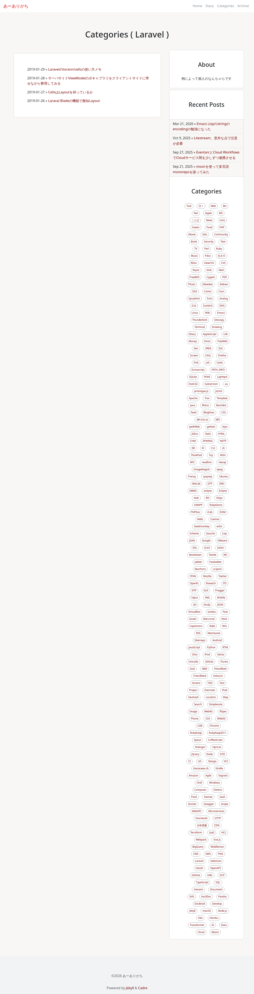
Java (192, 405)
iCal (194, 305)
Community (221, 234)
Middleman (217, 846)
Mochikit (221, 405)
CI (189, 761)
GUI (206, 590)
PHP (221, 227)
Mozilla (207, 576)
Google (206, 540)
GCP (222, 875)
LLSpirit (217, 569)
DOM (222, 512)
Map (225, 697)
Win (224, 626)
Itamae (208, 797)
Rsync (196, 270)
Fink (196, 362)
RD (207, 498)
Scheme (194, 533)
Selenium (215, 861)
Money (193, 341)
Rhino (205, 405)
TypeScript (202, 882)
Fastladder (215, 562)
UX (199, 761)
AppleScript (209, 334)
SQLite (193, 377)
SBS (218, 419)
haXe (220, 362)
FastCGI (193, 384)
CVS (223, 263)
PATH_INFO (218, 369)
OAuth (199, 868)
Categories (225, 6)
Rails (208, 434)
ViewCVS (209, 263)
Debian (224, 284)
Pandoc (222, 896)
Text (223, 241)
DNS (221, 305)
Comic (208, 291)
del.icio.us (202, 419)
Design (212, 761)
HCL (223, 832)
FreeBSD (195, 277)
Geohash (193, 697)
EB (193, 448)
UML (210, 875)
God (192, 668)
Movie (191, 234)
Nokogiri (200, 747)
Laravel (199, 861)
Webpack (201, 839)
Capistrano (196, 626)
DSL (194, 547)
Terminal (200, 327)
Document (216, 889)
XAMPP (198, 505)
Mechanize (214, 633)
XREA (208, 348)
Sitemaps (200, 640)
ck (223, 448)
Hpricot (216, 747)
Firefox (222, 355)
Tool (188, 206)
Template (222, 398)
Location (211, 697)
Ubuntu (223, 476)
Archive (243, 6)
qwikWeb (194, 426)
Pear (225, 612)
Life (225, 334)
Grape (224, 804)
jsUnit (219, 391)
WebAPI (196, 811)
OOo (195, 654)
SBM (204, 668)
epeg (220, 469)
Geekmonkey (201, 526)
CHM (193, 441)
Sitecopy (219, 320)
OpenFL (194, 583)
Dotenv (218, 790)
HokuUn (218, 676)
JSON (220, 604)
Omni (207, 341)
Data (224, 925)
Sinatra (196, 683)
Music (194, 256)
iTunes (224, 661)
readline (206, 462)
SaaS (222, 797)
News (209, 220)
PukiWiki (223, 341)
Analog (223, 298)
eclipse (208, 490)
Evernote (209, 690)
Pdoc (208, 256)
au (226, 384)
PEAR (207, 377)
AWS (208, 854)
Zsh (220, 348)
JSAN (192, 540)
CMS (195, 854)
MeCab (196, 483)
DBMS (192, 490)
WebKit (208, 711)
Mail (221, 270)
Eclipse (223, 490)
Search (198, 704)
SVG (191, 896)
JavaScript (194, 647)
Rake (212, 626)
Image (193, 711)
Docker (192, 804)
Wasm (215, 932)
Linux (195, 313)
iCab (210, 512)
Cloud (201, 932)
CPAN (193, 576)
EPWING (208, 441)
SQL (218, 882)
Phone (194, 718)
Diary (209, 6)
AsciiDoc (206, 896)
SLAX (207, 547)
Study (207, 604)
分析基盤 (202, 825)
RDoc (194, 263)
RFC (192, 462)
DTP (210, 483)
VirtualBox (194, 612)
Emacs (221, 313)
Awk (196, 498)
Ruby (219, 248)
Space (197, 740)
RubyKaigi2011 (217, 733)
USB (200, 725)
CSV (207, 718)
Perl (206, 248)
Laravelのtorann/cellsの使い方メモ (74, 69)
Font (209, 298)
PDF (224, 277)
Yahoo (220, 654)
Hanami (198, 889)
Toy (211, 455)
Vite (200, 918)
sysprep (207, 476)
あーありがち (15, 6)
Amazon (193, 775)
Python (211, 647)
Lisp (224, 533)
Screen (194, 355)
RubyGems (216, 505)
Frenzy (192, 476)
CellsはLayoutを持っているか (70, 92)
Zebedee (207, 284)
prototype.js (201, 391)
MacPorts (200, 569)
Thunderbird (199, 320)
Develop (217, 903)
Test (222, 683)
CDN (216, 825)
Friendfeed (199, 676)
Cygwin (211, 277)
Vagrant (223, 775)
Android (217, 640)
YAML (200, 519)
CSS (223, 412)
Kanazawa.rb (200, 768)
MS (221, 213)
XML (207, 597)
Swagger (209, 804)
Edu (205, 234)
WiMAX (221, 718)
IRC (225, 555)
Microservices (216, 811)
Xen (196, 348)
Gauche (210, 533)
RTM (225, 647)
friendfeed (220, 668)
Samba (212, 612)
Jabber (198, 562)
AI (213, 925)
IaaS (211, 832)
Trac (207, 398)
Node (210, 754)
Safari (220, 547)
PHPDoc (195, 512)
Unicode (193, 661)
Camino (214, 519)
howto (195, 227)
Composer (200, 790)
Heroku (214, 918)
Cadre (142, 988)
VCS (226, 761)
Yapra (194, 597)
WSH (223, 455)
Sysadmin (194, 298)
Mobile (221, 597)
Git (194, 604)
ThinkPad (196, 455)
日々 (201, 206)
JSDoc (195, 434)
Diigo (219, 498)
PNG (220, 854)
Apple (208, 213)
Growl (192, 619)
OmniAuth (201, 818)
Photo (191, 284)
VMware (222, 540)
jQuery (195, 754)
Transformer (197, 925)
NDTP (223, 441)
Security (208, 241)
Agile (208, 775)
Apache (193, 398)
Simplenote (215, 704)
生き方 (221, 256)
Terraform (196, 832)
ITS (225, 583)
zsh (208, 362)
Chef (199, 782)
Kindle (219, 768)
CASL (208, 355)
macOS (207, 911)
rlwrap (222, 462)
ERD (221, 483)
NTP (194, 590)
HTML (221, 434)
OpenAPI (215, 868)
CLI (213, 448)
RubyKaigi (196, 733)
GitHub (196, 875)
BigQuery (198, 846)
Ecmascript (198, 369)
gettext (211, 426)
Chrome (214, 725)
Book (194, 241)
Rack (224, 619)
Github (209, 661)
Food (209, 227)
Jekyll (192, 911)
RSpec (223, 711)
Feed (193, 412)
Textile (212, 555)
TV (195, 248)
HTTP (218, 818)
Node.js (222, 911)
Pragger (220, 590)
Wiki (207, 313)
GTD (222, 754)
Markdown (195, 555)
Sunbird (207, 305)
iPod (207, 654)
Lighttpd (222, 377)
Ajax (224, 426)
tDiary (192, 334)
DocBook (200, 903)
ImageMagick (202, 469)
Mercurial (208, 619)
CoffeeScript (215, 740)
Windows (214, 782)
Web (213, 206)
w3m (219, 526)
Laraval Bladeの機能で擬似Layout (74, 100)
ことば (195, 220)
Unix (222, 220)
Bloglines (208, 412)
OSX (194, 291)
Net (196, 213)
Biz (225, 206)
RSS (198, 633)
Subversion (211, 384)
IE (203, 448)
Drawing (217, 327)
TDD (209, 683)
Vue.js (217, 839)
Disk (209, 270)
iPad (224, 690)
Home (197, 6)
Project (193, 690)
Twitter (223, 576)
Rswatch (211, 583)
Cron (221, 291)
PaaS (194, 797)
